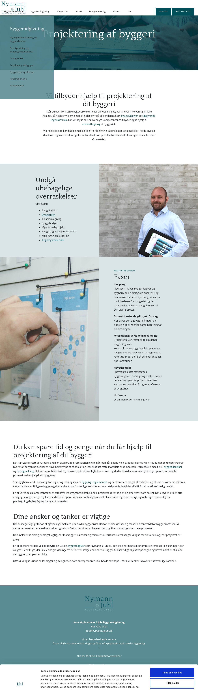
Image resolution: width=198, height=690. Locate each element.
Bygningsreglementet (94, 482)
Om (160, 3)
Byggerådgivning (43, 3)
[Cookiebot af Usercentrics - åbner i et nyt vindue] (20, 684)
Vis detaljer (161, 684)
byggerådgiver (129, 115)
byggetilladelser (173, 467)
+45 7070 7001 (59, 11)
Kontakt (39, 11)
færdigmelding (25, 471)
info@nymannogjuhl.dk (99, 630)
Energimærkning (128, 3)
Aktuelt (147, 3)
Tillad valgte (172, 659)
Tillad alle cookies (172, 649)
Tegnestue (93, 3)
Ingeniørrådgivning (70, 3)
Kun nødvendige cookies (172, 669)
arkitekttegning (91, 124)
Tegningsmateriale (53, 240)
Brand (109, 3)
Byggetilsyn (48, 214)
